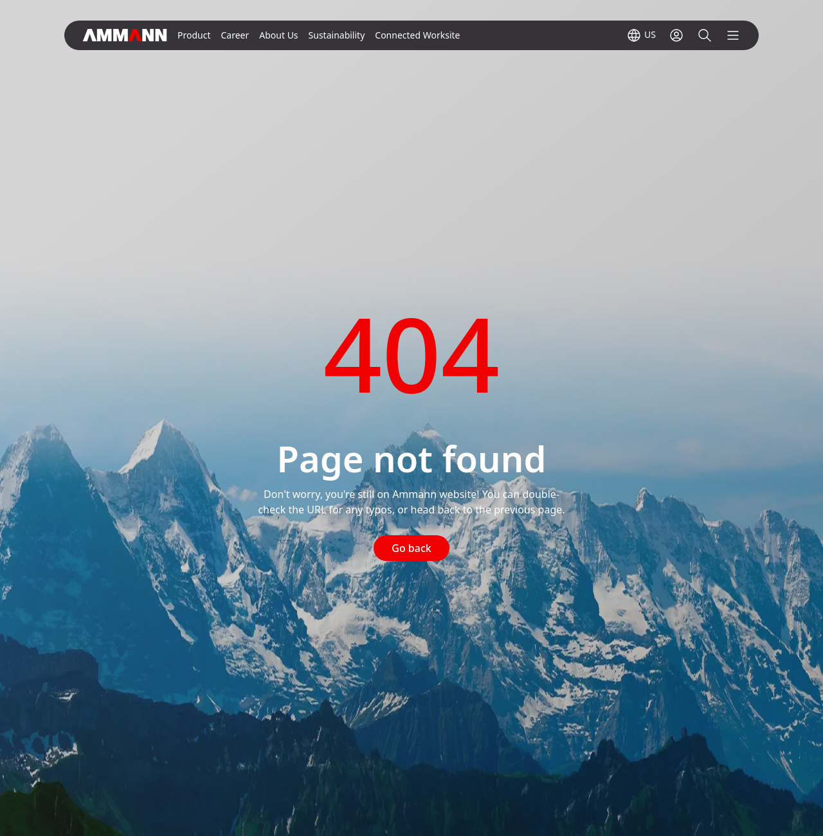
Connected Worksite (417, 35)
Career (235, 35)
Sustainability (337, 35)
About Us (278, 35)
